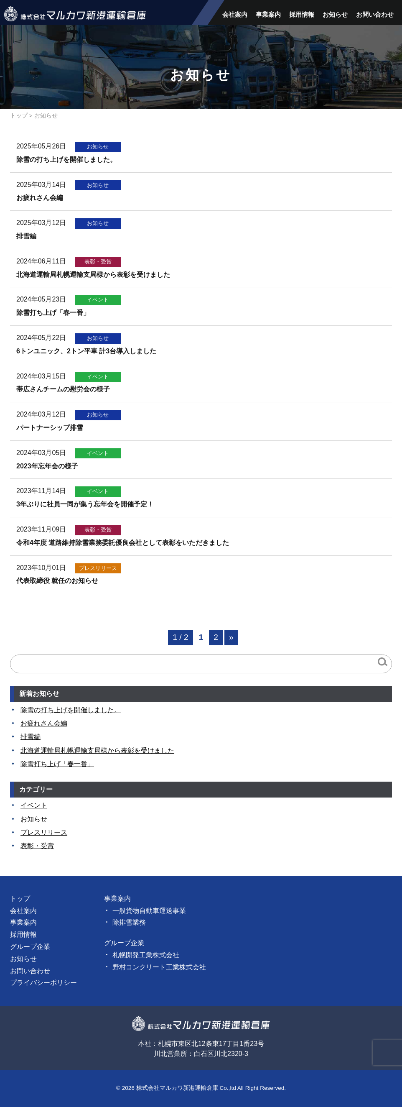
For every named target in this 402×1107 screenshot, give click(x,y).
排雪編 (30, 736)
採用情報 (301, 14)
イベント (33, 805)
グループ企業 (30, 946)
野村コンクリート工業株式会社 (159, 967)
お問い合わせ (375, 14)
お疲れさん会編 (43, 723)
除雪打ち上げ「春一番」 (57, 763)
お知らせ (335, 14)
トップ (19, 115)
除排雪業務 (129, 922)
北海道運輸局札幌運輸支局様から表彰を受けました (97, 750)
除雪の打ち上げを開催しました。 (70, 709)
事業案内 (268, 14)
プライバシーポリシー (43, 982)
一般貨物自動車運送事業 (149, 910)
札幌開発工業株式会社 (145, 955)
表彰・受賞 (37, 845)
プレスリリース (43, 832)
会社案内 (234, 14)
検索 (382, 661)
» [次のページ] (231, 637)
